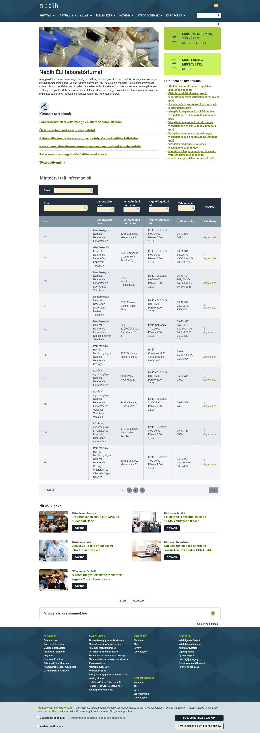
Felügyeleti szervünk (54, 651)
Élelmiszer (139, 640)
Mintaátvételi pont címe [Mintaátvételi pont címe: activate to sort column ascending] (132, 221)
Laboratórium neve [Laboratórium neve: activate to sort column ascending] (105, 221)
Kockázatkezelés (97, 670)
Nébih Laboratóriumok (190, 644)
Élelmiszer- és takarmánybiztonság (107, 655)
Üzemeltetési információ (56, 670)
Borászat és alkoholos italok (103, 651)
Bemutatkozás (51, 640)
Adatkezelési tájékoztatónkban (55, 707)
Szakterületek (97, 635)
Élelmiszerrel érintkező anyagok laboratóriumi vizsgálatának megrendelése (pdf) (193, 97)
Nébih (92, 6)
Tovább (79, 528)
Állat (136, 644)
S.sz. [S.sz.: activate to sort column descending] (46, 221)
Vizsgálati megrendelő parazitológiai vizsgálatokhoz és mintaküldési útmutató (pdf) (193, 137)
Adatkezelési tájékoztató (56, 663)
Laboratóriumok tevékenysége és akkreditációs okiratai (80, 122)
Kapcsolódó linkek (53, 659)
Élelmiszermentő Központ (192, 663)
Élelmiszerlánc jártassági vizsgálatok (67, 130)
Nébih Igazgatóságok (189, 640)
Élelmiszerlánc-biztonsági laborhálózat (109, 659)
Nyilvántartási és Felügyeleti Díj (105, 682)
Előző (123, 600)
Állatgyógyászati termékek (102, 648)
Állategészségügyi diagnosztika (105, 644)
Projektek (49, 655)
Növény (137, 648)
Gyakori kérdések (144, 677)
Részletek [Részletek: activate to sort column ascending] (210, 221)
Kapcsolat (184, 635)
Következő (138, 600)
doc (195, 147)
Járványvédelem (97, 663)
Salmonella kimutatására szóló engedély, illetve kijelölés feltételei (88, 138)
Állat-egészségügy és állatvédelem (106, 640)
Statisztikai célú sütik (51, 717)
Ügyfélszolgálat (186, 655)
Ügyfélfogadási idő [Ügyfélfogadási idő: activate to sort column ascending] (159, 221)
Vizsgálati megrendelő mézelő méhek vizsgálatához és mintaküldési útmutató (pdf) (192, 126)
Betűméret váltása (218, 24)
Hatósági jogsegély (188, 659)
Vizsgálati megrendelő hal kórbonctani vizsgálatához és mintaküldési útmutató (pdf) (192, 115)
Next (213, 490)
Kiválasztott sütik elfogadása (199, 726)
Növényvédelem (97, 678)
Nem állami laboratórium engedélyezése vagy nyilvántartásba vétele (90, 146)
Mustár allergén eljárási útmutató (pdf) (191, 158)
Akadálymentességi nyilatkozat (60, 667)
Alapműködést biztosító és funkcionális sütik (96, 717)
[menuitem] (48, 15)
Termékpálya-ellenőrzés (101, 689)
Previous (49, 489)
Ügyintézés (140, 635)
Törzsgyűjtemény (52, 162)
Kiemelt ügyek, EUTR (99, 667)
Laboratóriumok (142, 694)
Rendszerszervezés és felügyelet (105, 686)
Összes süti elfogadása (199, 718)
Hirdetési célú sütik (50, 726)
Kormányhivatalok (188, 648)
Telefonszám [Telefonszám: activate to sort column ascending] (186, 221)
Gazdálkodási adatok (54, 648)
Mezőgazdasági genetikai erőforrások (108, 674)
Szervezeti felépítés (54, 644)
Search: (68, 190)
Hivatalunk (50, 635)
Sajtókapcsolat (186, 651)
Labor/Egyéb (140, 651)
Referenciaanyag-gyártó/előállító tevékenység (74, 154)
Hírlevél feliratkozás (189, 667)
